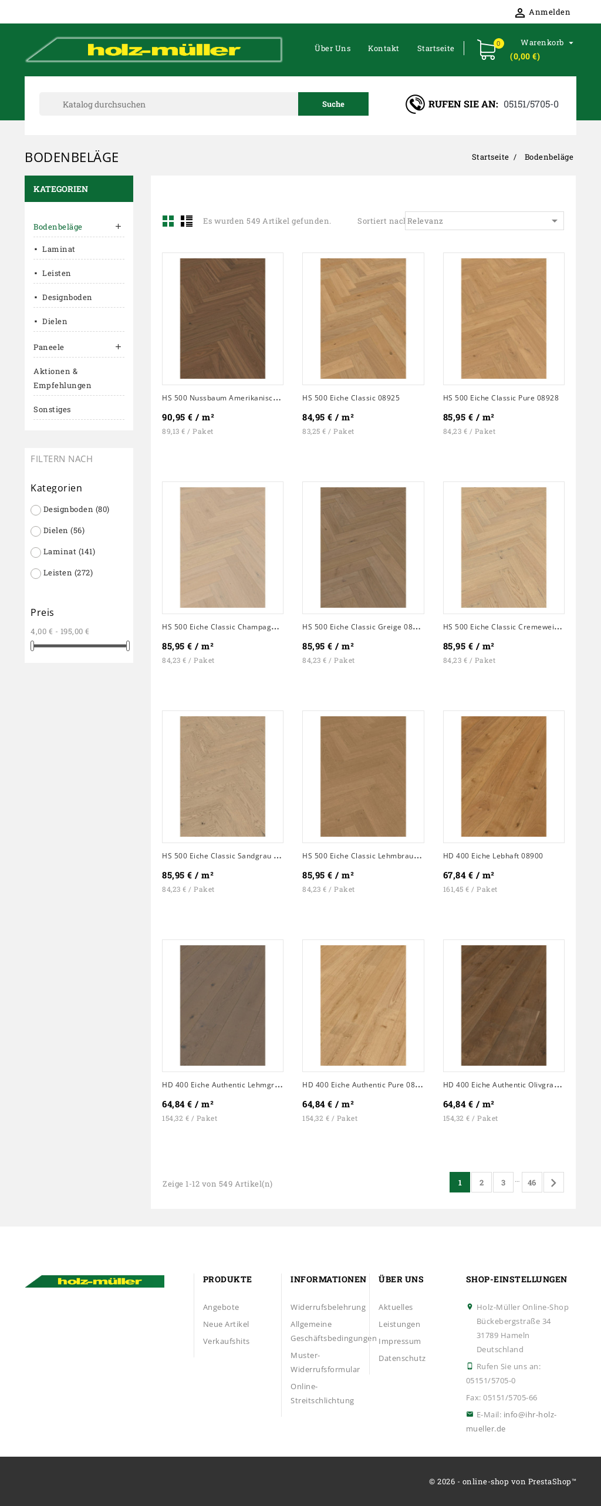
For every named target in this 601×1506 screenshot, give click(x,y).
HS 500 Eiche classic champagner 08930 (235, 627)
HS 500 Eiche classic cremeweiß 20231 (513, 627)
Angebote (221, 1307)
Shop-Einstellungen (517, 1279)
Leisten (57, 273)
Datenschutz (402, 1358)
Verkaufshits (226, 1341)
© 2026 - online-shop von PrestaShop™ (502, 1481)
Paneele (49, 347)
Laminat (59, 249)
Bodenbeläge (58, 226)
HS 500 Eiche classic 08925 (351, 398)
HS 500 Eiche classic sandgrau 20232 (229, 856)
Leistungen (399, 1324)
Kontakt (384, 48)
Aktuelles (396, 1307)
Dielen (54, 321)
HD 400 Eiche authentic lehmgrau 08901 (235, 1085)
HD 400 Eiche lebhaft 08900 (493, 856)
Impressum (400, 1341)
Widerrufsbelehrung (328, 1307)
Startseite (436, 48)
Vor (553, 1183)
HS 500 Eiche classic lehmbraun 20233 (372, 856)
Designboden (67, 297)
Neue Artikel (226, 1324)
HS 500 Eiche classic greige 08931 (364, 627)
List (187, 221)
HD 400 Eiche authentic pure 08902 (365, 1085)
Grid (168, 221)
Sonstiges (52, 409)
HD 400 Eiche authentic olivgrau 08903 (513, 1085)
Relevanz (484, 221)
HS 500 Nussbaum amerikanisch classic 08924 (245, 398)
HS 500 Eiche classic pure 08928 (501, 398)
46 (532, 1182)
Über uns (332, 48)
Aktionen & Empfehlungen (62, 378)
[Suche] (204, 104)
